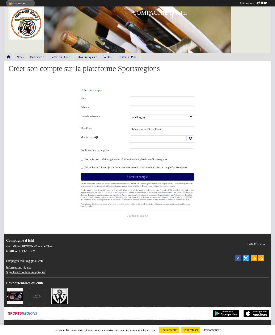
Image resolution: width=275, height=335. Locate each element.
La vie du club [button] (59, 57)
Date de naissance (90, 116)
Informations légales (18, 267)
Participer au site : (253, 3)
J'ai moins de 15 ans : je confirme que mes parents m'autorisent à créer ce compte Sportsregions (136, 167)
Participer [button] (36, 57)
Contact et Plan (127, 57)
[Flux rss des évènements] (261, 258)
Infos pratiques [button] (86, 57)
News (20, 57)
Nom (83, 98)
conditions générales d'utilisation (115, 159)
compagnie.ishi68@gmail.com (25, 260)
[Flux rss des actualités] (254, 258)
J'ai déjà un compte (137, 215)
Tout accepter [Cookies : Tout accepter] (169, 330)
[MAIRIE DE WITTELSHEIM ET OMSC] (59, 295)
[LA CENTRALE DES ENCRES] (37, 295)
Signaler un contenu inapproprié (25, 272)
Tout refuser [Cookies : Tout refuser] (190, 330)
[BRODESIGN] (15, 295)
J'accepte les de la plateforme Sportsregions (126, 159)
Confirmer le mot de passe (95, 150)
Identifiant (86, 128)
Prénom (85, 107)
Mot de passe (89, 137)
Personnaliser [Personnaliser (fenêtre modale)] (212, 330)
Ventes (107, 57)
